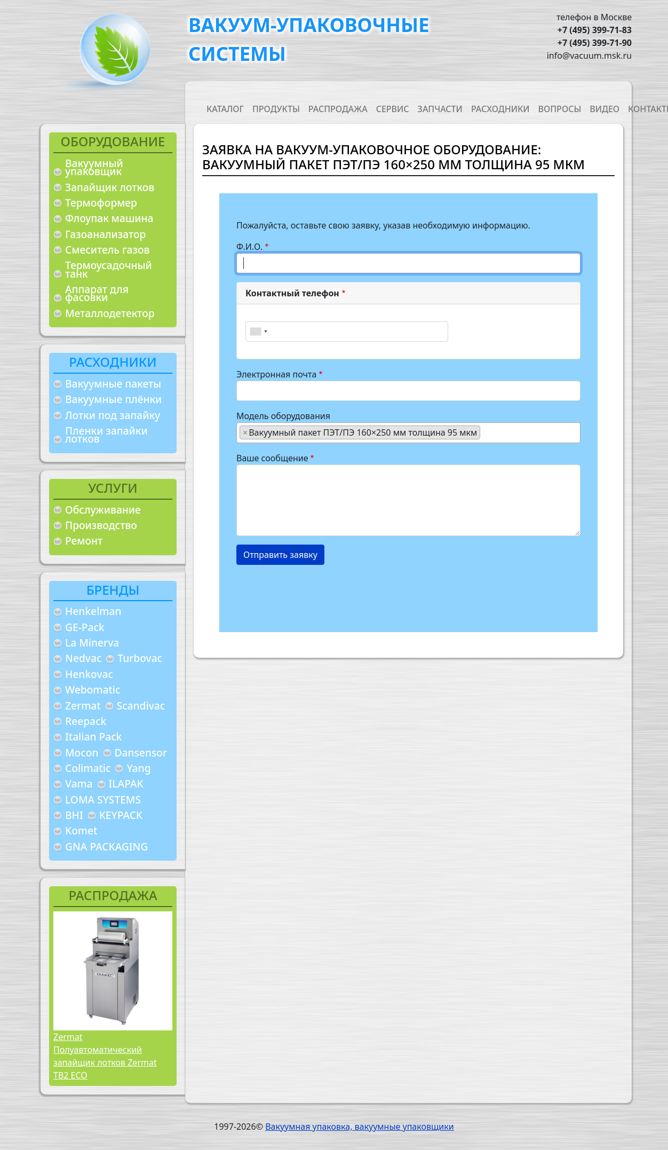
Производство (101, 525)
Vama (79, 783)
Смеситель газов (107, 249)
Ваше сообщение (272, 458)
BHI (74, 815)
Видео (604, 109)
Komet (81, 830)
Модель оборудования (283, 416)
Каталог (225, 109)
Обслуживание (103, 509)
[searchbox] (486, 432)
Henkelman (93, 611)
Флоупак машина (109, 218)
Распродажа (338, 109)
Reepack (85, 721)
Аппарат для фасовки (97, 293)
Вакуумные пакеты (113, 383)
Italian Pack (93, 736)
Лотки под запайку (112, 415)
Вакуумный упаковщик (94, 167)
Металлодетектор (110, 313)
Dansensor (141, 752)
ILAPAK (126, 783)
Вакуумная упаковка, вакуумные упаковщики (359, 1126)
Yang (138, 768)
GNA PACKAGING (106, 846)
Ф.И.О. (249, 247)
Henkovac (89, 674)
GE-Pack (85, 627)
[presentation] (317, 594)
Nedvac (83, 658)
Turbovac (139, 658)
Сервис (392, 109)
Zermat (83, 705)
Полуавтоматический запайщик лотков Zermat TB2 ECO (105, 1062)
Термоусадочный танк (108, 269)
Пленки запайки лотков (106, 435)
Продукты (276, 109)
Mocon (82, 752)
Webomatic (92, 689)
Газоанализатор (105, 234)
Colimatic (87, 768)
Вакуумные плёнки (113, 399)
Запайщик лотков (109, 187)
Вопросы (560, 109)
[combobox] (258, 331)
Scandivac (141, 705)
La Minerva (92, 642)
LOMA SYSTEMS (103, 799)
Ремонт (83, 540)
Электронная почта (276, 374)
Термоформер (101, 202)
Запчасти (440, 109)
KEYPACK (120, 815)
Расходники (500, 109)
